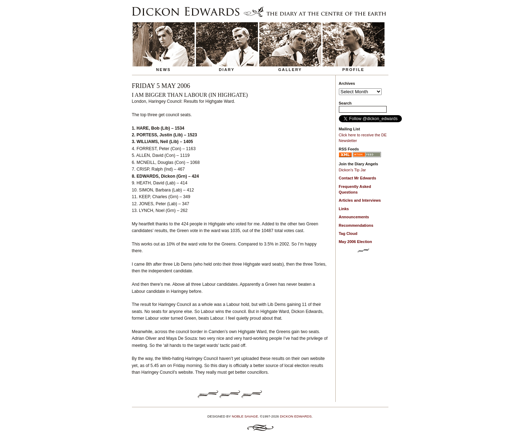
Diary (227, 69)
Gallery (290, 69)
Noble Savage (245, 416)
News (163, 69)
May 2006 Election (355, 241)
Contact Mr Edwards (357, 178)
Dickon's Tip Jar (352, 170)
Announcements (354, 217)
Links (344, 209)
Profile (353, 69)
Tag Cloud (348, 233)
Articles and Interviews (360, 200)
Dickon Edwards (296, 416)
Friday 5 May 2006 (161, 85)
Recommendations (356, 225)
